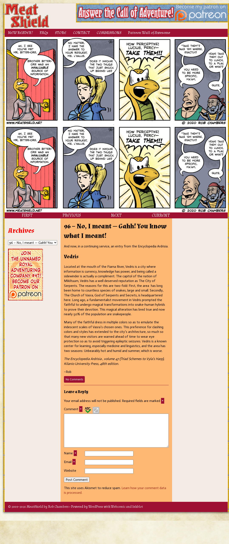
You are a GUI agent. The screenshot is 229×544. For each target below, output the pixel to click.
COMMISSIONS (109, 32)
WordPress (95, 507)
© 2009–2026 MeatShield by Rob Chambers (38, 507)
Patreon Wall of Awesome (149, 32)
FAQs (44, 32)
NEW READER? (20, 32)
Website (70, 471)
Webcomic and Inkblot (127, 507)
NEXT (116, 215)
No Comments (75, 380)
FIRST (27, 215)
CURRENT (161, 215)
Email (70, 462)
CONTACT (81, 32)
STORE (60, 32)
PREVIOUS (71, 215)
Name (70, 453)
